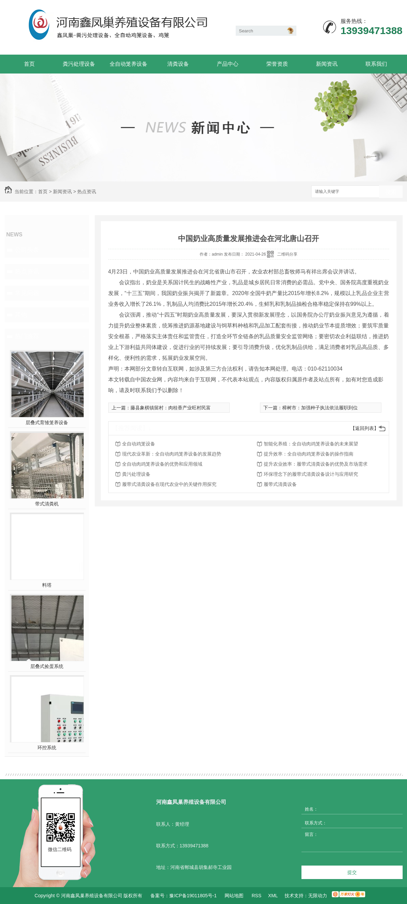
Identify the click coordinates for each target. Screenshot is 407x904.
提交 (352, 872)
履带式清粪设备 (280, 484)
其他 (21, 314)
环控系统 (46, 747)
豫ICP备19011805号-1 (192, 895)
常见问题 (27, 293)
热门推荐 (27, 336)
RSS (256, 895)
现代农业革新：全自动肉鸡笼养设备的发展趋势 (171, 454)
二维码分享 (287, 254)
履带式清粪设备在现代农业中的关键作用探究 (169, 484)
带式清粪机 (47, 503)
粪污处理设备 (79, 64)
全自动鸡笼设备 (138, 443)
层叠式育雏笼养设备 (47, 422)
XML (273, 895)
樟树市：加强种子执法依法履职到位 (320, 407)
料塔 (47, 585)
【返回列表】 (364, 428)
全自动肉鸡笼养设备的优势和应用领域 (162, 464)
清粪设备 (178, 64)
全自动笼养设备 (128, 64)
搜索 (390, 192)
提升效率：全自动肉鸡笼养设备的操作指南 (308, 454)
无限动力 (317, 895)
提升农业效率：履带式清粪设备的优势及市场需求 (316, 464)
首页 (29, 64)
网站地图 (234, 895)
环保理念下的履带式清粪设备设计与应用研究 (311, 474)
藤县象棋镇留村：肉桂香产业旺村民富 (170, 407)
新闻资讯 (327, 64)
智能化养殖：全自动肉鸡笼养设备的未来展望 (311, 443)
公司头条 (27, 249)
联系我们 (376, 64)
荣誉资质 (277, 64)
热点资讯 (86, 191)
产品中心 (227, 64)
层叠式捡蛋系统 (46, 666)
